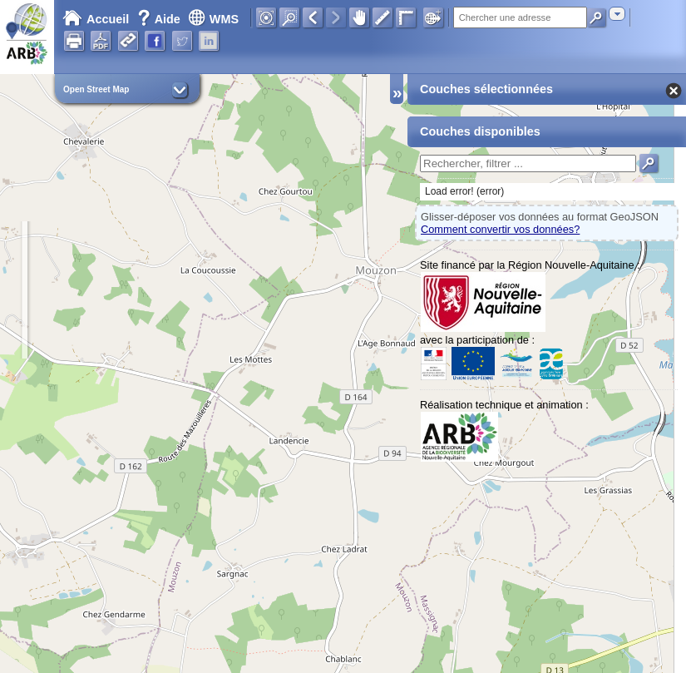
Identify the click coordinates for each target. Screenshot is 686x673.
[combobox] (617, 14)
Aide (160, 19)
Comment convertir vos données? (500, 229)
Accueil (95, 19)
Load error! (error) (464, 191)
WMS (213, 19)
